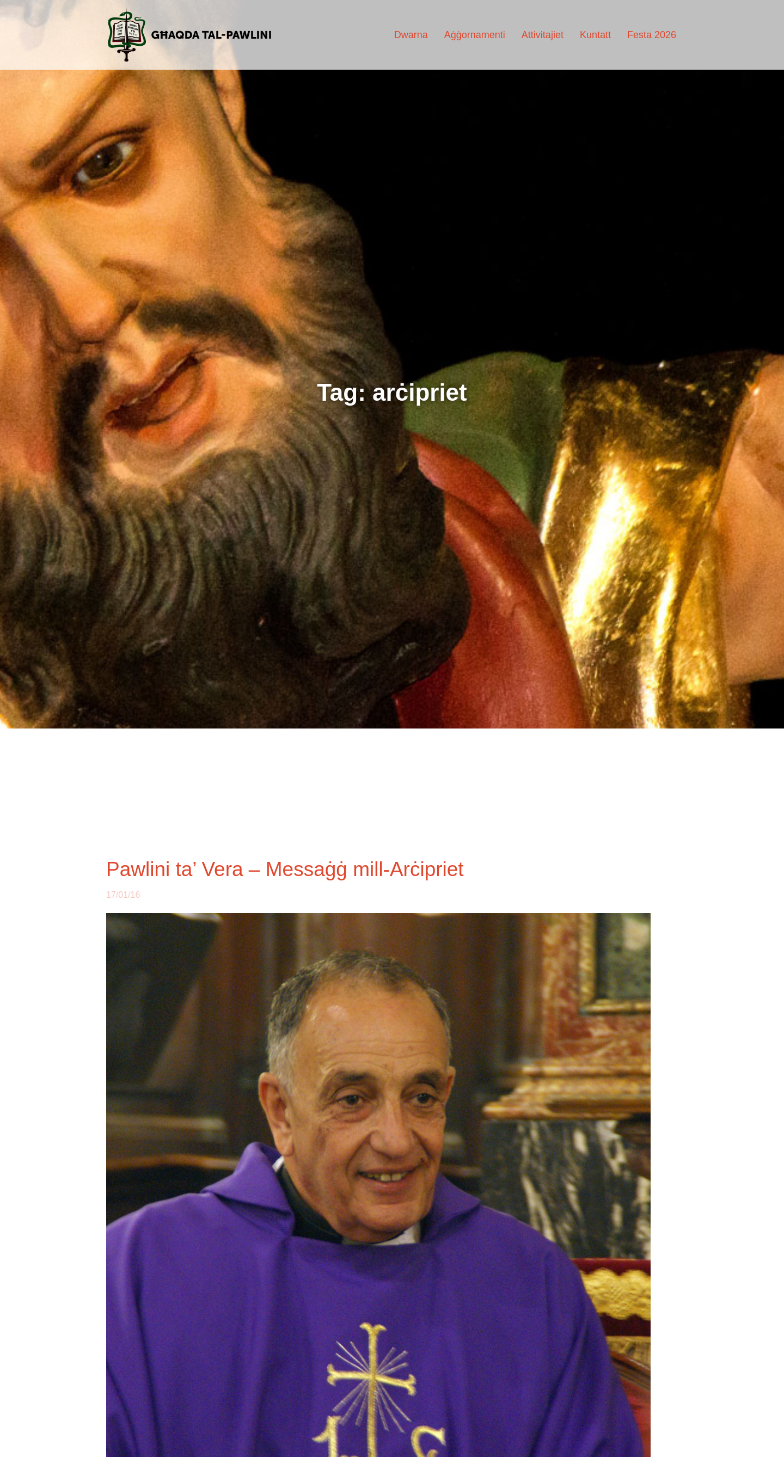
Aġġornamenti (474, 34)
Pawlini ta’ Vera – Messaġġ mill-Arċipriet (285, 869)
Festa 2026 (651, 34)
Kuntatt (595, 34)
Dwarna (411, 34)
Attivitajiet (543, 34)
